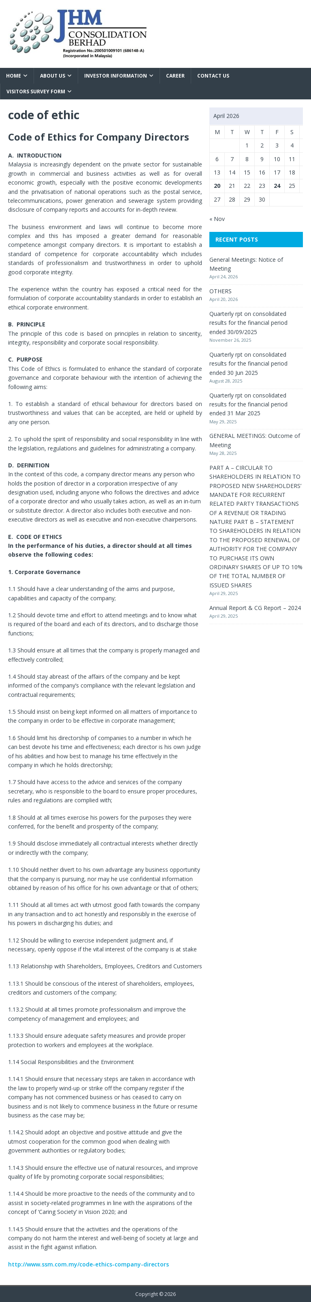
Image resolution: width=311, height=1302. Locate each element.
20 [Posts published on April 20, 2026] (217, 185)
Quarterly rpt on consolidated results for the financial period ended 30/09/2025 (248, 323)
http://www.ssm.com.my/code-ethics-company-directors (88, 1264)
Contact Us (213, 75)
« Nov (217, 219)
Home (13, 75)
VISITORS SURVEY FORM (35, 91)
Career (175, 75)
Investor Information (115, 75)
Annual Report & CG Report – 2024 (255, 608)
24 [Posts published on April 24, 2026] (277, 185)
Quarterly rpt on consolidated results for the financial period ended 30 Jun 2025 (248, 364)
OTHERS (220, 291)
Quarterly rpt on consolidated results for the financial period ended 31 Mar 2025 (248, 404)
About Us (52, 75)
